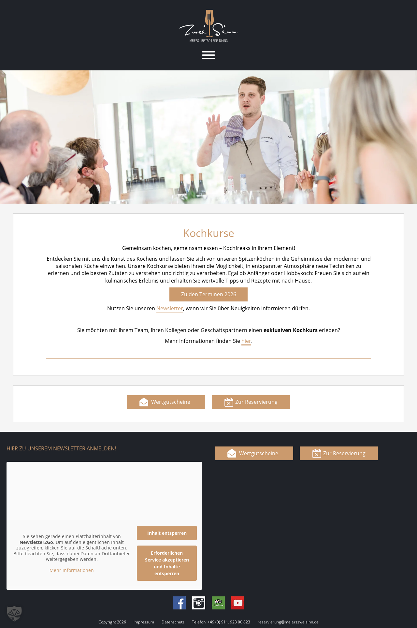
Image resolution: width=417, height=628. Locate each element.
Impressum (144, 622)
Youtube (237, 602)
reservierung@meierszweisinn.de (288, 622)
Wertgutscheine (170, 401)
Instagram (198, 602)
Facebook (179, 602)
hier (246, 340)
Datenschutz (173, 622)
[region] (208, 137)
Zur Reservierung (256, 401)
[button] (14, 613)
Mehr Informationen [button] (72, 570)
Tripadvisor (218, 602)
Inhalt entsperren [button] (167, 533)
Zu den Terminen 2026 (208, 294)
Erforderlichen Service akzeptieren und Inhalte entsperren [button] (167, 563)
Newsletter (169, 308)
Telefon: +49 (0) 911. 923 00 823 (221, 622)
